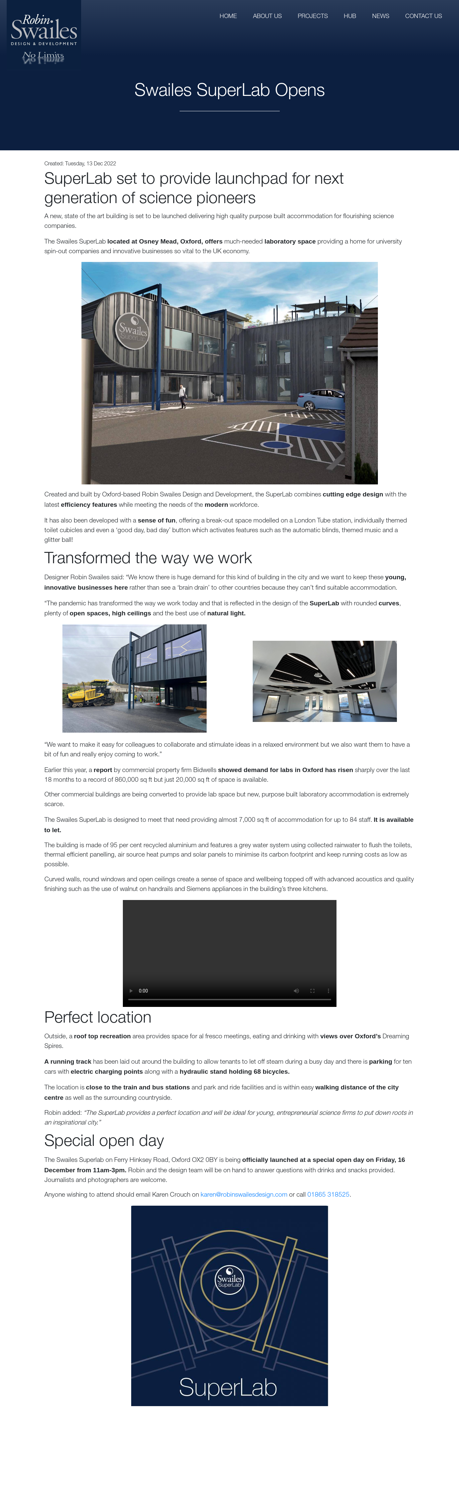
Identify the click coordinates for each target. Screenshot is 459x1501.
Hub (350, 17)
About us (267, 17)
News (380, 17)
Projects (313, 17)
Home (228, 17)
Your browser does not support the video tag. (229, 953)
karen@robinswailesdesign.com (244, 1195)
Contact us (423, 17)
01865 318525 (328, 1195)
